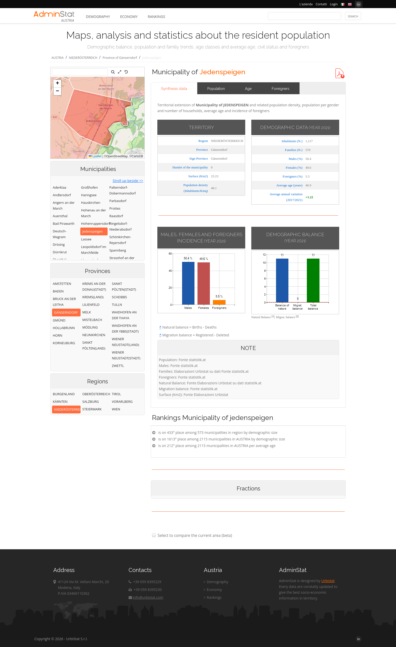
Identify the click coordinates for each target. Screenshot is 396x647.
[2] (297, 316)
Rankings (156, 16)
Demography (98, 16)
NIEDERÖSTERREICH (83, 58)
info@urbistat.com (146, 597)
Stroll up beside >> (128, 180)
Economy (129, 16)
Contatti (321, 4)
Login (334, 4)
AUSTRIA (58, 58)
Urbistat (327, 580)
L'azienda (306, 4)
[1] (273, 316)
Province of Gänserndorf (120, 58)
